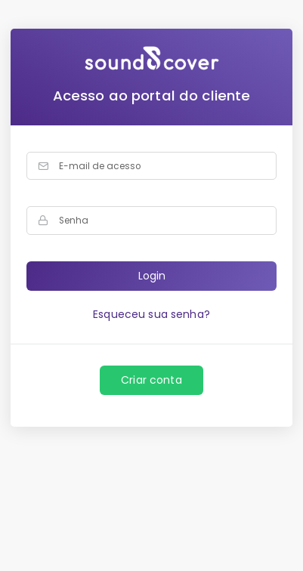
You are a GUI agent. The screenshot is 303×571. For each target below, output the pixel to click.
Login (151, 275)
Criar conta (151, 379)
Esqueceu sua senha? (151, 314)
